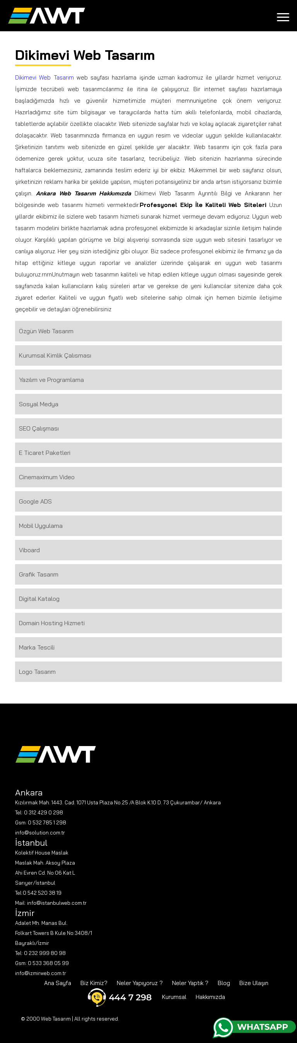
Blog (224, 983)
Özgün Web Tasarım (46, 331)
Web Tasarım (56, 1019)
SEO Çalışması (39, 428)
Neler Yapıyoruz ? (140, 983)
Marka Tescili (37, 647)
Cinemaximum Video (47, 477)
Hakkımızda (210, 997)
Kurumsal (174, 997)
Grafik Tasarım (38, 574)
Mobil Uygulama (41, 525)
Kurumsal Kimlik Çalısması (55, 355)
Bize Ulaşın (253, 983)
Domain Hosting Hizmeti (52, 623)
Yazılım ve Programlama (51, 379)
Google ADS (35, 501)
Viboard (29, 550)
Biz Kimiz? (94, 983)
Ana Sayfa (57, 983)
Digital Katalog (39, 598)
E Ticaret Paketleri (44, 452)
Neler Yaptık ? (190, 983)
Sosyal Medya (38, 404)
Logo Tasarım (37, 671)
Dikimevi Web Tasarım (44, 77)
